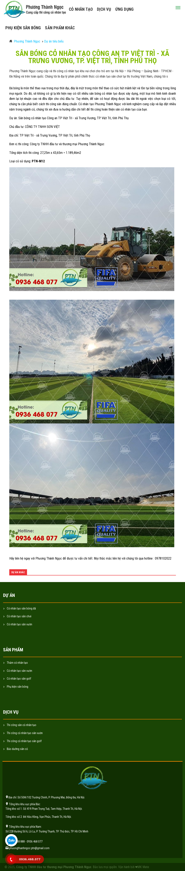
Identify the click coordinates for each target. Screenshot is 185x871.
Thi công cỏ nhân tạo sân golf (24, 741)
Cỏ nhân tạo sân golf (19, 678)
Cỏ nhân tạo (81, 9)
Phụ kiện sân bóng (23, 27)
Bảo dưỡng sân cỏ (17, 749)
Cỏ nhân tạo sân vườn (19, 624)
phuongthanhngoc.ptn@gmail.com (29, 848)
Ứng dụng (124, 9)
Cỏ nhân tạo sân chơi (19, 616)
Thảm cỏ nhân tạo (17, 662)
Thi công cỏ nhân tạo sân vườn (25, 733)
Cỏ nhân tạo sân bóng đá (21, 608)
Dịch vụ (104, 9)
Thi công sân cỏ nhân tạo (21, 725)
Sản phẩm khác (60, 27)
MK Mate (143, 867)
